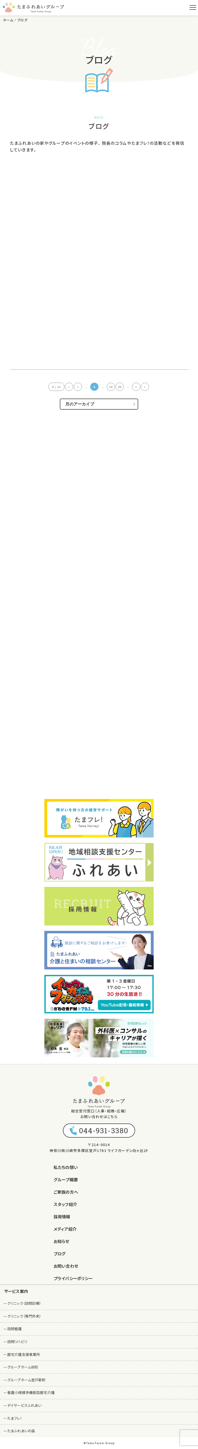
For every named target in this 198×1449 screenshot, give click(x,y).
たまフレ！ (14, 1418)
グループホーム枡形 (22, 1367)
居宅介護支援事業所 (23, 1354)
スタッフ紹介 (65, 1204)
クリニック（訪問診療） (24, 1303)
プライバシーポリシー (73, 1278)
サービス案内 (16, 1291)
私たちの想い (66, 1167)
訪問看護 (14, 1328)
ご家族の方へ (66, 1192)
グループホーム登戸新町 (26, 1379)
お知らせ (61, 1241)
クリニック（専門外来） (24, 1316)
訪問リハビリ (17, 1341)
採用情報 (62, 1216)
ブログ (59, 1253)
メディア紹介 (65, 1229)
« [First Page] (69, 387)
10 (111, 387)
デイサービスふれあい (24, 1405)
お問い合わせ (66, 1266)
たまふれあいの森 (21, 1430)
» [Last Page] (145, 387)
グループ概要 (66, 1179)
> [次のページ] (136, 387)
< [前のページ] (78, 387)
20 (120, 387)
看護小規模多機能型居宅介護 (31, 1392)
